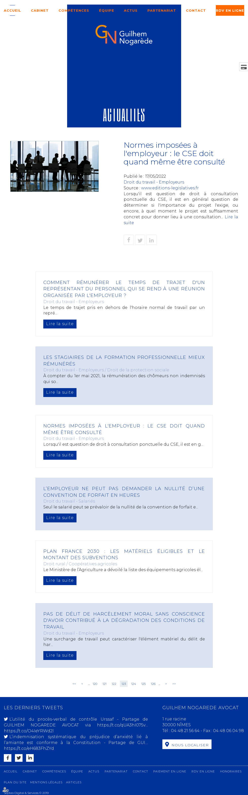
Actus (131, 10)
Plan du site (15, 782)
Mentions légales (46, 782)
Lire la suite (60, 323)
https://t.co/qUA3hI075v (121, 725)
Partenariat (161, 10)
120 (95, 684)
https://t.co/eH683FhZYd (29, 748)
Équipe (106, 10)
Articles (74, 782)
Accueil (12, 10)
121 (104, 684)
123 (124, 684)
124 (133, 684)
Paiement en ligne (169, 771)
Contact (196, 10)
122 (114, 684)
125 (143, 684)
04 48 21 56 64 (186, 730)
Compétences (74, 10)
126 (153, 684)
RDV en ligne (230, 10)
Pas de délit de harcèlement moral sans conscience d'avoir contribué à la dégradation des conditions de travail (124, 620)
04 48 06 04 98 (228, 730)
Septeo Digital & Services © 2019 (26, 793)
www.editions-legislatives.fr (170, 188)
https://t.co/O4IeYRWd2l (29, 730)
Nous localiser (190, 745)
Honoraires (231, 771)
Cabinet (40, 10)
